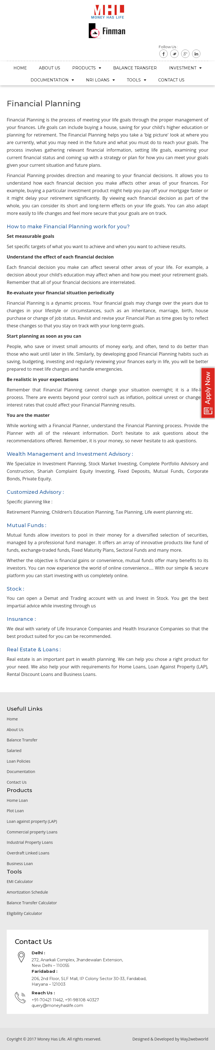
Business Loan (20, 863)
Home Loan (17, 800)
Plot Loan (15, 810)
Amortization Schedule (27, 892)
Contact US (171, 80)
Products (86, 68)
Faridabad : (44, 971)
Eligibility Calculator (24, 913)
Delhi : (38, 952)
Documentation (52, 80)
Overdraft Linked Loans (28, 853)
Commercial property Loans (32, 832)
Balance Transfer (135, 68)
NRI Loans (100, 80)
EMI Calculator (20, 881)
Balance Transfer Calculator (32, 902)
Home (20, 68)
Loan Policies (18, 761)
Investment (185, 68)
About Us (49, 68)
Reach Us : (43, 992)
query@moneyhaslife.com (57, 1005)
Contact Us (17, 782)
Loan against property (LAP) (32, 821)
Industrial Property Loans (30, 842)
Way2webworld (194, 1039)
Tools (136, 80)
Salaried (14, 750)
